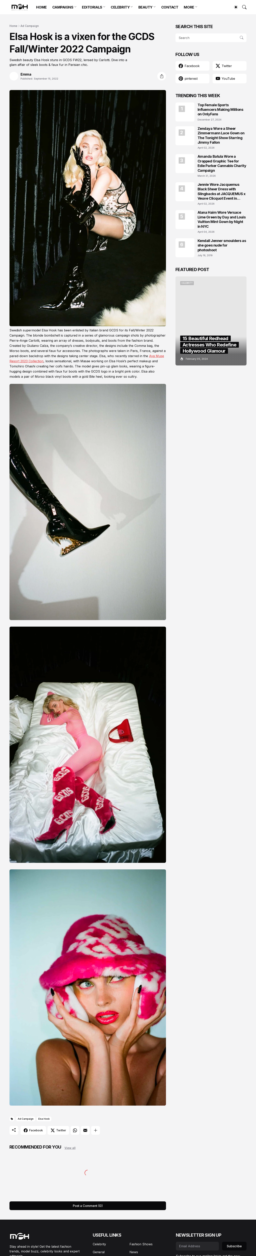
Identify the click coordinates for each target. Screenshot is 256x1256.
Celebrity (99, 1244)
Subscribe (234, 1246)
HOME (41, 7)
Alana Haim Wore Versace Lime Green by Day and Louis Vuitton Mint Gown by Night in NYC (222, 219)
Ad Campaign (30, 26)
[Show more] (95, 1130)
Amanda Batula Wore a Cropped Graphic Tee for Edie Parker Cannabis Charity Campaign (222, 163)
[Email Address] (197, 1246)
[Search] (243, 7)
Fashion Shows (141, 1244)
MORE (189, 7)
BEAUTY (145, 7)
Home (13, 26)
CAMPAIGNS (62, 7)
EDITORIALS (92, 7)
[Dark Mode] (234, 7)
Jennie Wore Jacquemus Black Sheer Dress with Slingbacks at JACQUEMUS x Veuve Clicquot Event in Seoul (222, 191)
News (133, 1252)
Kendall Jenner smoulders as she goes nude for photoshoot (222, 245)
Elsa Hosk (44, 1118)
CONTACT (169, 7)
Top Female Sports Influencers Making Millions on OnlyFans (220, 109)
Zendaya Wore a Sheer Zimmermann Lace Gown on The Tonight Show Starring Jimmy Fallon (221, 135)
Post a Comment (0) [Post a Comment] (88, 1206)
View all (70, 1148)
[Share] (161, 76)
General (99, 1252)
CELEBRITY (120, 7)
